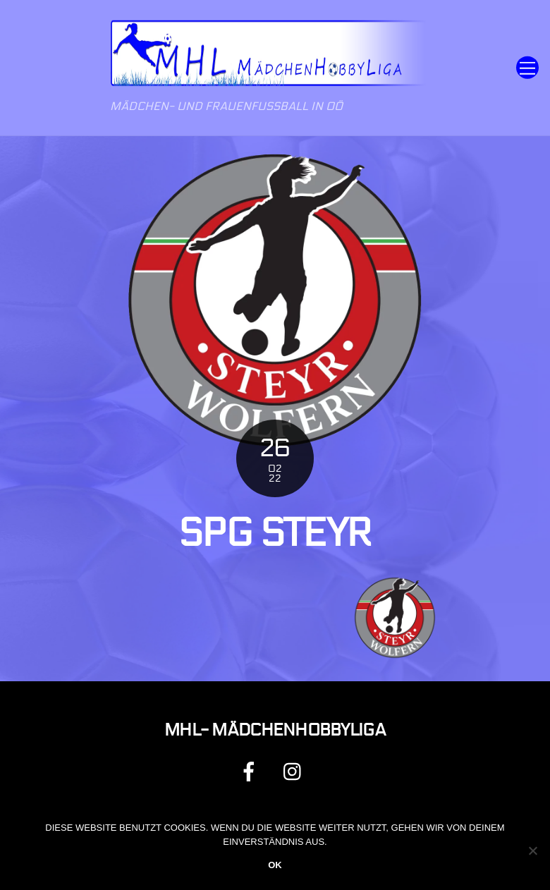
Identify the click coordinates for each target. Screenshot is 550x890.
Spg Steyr (275, 533)
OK (275, 865)
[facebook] (251, 771)
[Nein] (532, 850)
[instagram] (295, 771)
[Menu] (527, 68)
